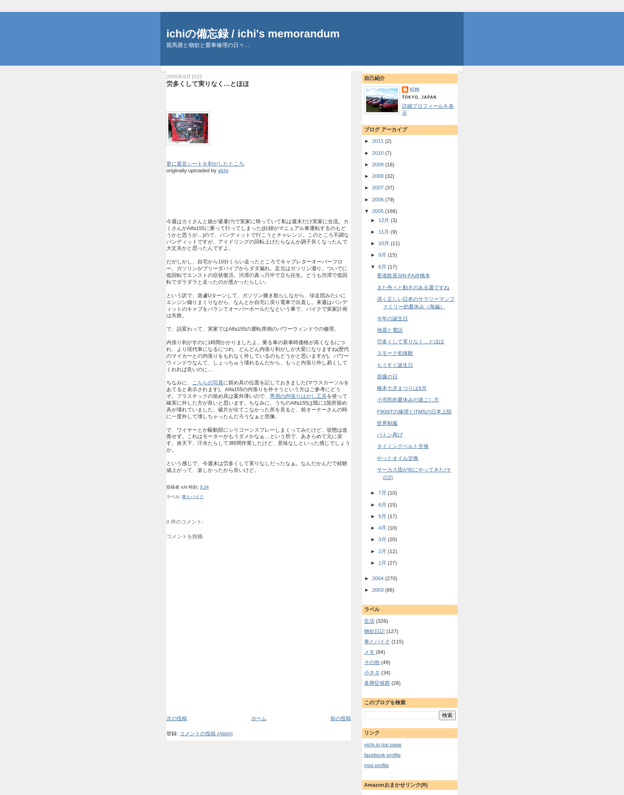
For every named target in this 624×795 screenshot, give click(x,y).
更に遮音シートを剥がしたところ (205, 164)
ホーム (259, 718)
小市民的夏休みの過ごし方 (408, 400)
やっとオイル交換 (397, 458)
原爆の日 (387, 377)
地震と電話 (390, 330)
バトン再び (390, 435)
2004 (378, 578)
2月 (383, 551)
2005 (378, 211)
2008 (378, 176)
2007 (378, 188)
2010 (378, 153)
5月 (383, 516)
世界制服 (387, 423)
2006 (378, 200)
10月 (384, 243)
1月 (383, 563)
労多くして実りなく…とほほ (207, 83)
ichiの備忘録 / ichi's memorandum (253, 33)
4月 (383, 528)
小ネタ (372, 673)
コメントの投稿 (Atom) (206, 734)
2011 (378, 141)
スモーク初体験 (395, 353)
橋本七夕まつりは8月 (401, 388)
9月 (383, 255)
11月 (384, 232)
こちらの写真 (207, 383)
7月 (383, 493)
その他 (372, 662)
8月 (383, 267)
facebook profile (382, 755)
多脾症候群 (377, 683)
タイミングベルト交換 (403, 446)
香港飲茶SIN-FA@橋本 (403, 276)
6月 (383, 505)
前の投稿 (340, 718)
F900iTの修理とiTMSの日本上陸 (414, 412)
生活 (369, 621)
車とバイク (193, 496)
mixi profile (376, 765)
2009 (378, 165)
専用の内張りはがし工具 (298, 396)
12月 (384, 220)
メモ (369, 652)
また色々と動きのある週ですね (413, 287)
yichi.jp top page (383, 745)
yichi (223, 170)
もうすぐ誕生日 (395, 365)
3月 (383, 539)
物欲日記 (374, 631)
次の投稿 (176, 718)
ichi (414, 89)
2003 (378, 590)
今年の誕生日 (392, 319)
